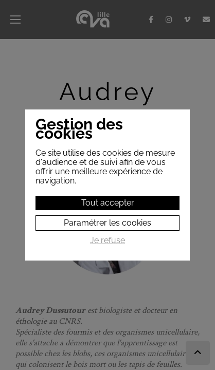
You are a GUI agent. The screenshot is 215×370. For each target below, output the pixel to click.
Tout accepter (107, 203)
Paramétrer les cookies (107, 223)
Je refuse (107, 240)
